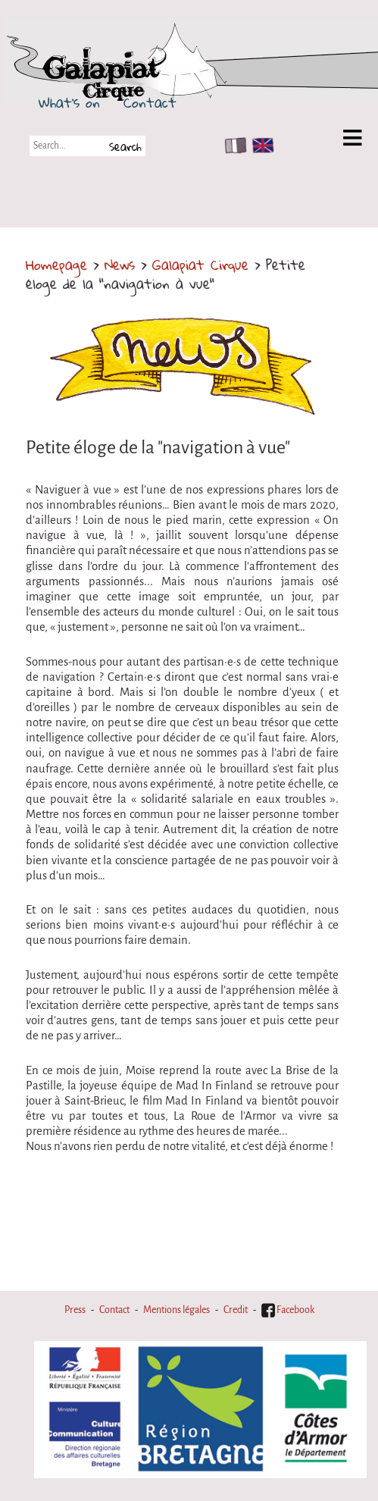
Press (75, 1310)
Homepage (56, 264)
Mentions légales (176, 1310)
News (120, 264)
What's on (69, 102)
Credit (235, 1310)
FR (232, 145)
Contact (150, 102)
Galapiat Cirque (200, 264)
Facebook (287, 1310)
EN (259, 145)
